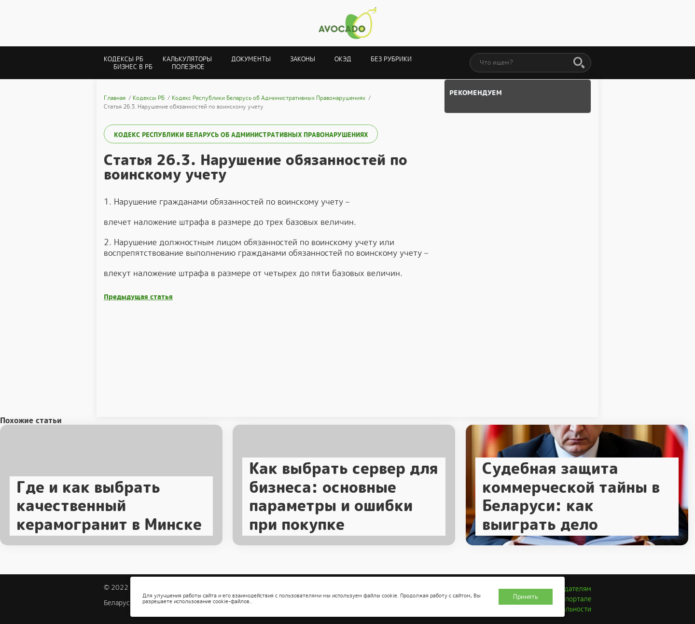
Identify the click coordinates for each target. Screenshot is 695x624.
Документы (251, 59)
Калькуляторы (187, 59)
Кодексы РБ (123, 59)
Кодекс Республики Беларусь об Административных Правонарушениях (241, 134)
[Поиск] (579, 63)
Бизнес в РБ (133, 66)
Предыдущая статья (138, 297)
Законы (302, 59)
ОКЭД (342, 59)
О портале (574, 599)
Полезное (188, 66)
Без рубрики (391, 59)
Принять (525, 596)
